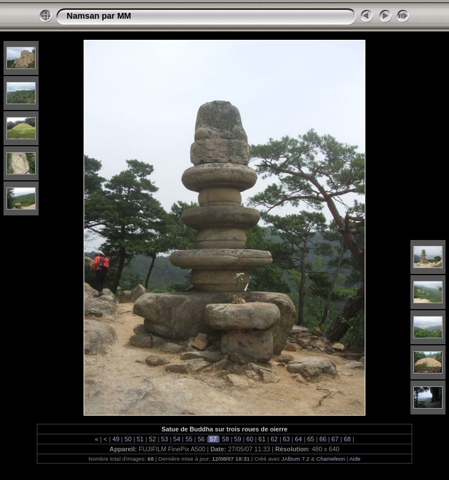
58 (225, 439)
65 (310, 439)
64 (298, 439)
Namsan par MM (99, 15)
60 (249, 439)
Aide (354, 458)
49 (115, 439)
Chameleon (330, 458)
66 (322, 439)
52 (152, 439)
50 (128, 439)
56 (201, 439)
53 (165, 439)
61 (262, 439)
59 (237, 439)
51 (140, 439)
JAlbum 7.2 (295, 458)
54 (176, 439)
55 (189, 439)
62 (274, 439)
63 (286, 439)
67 (335, 439)
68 (347, 439)
